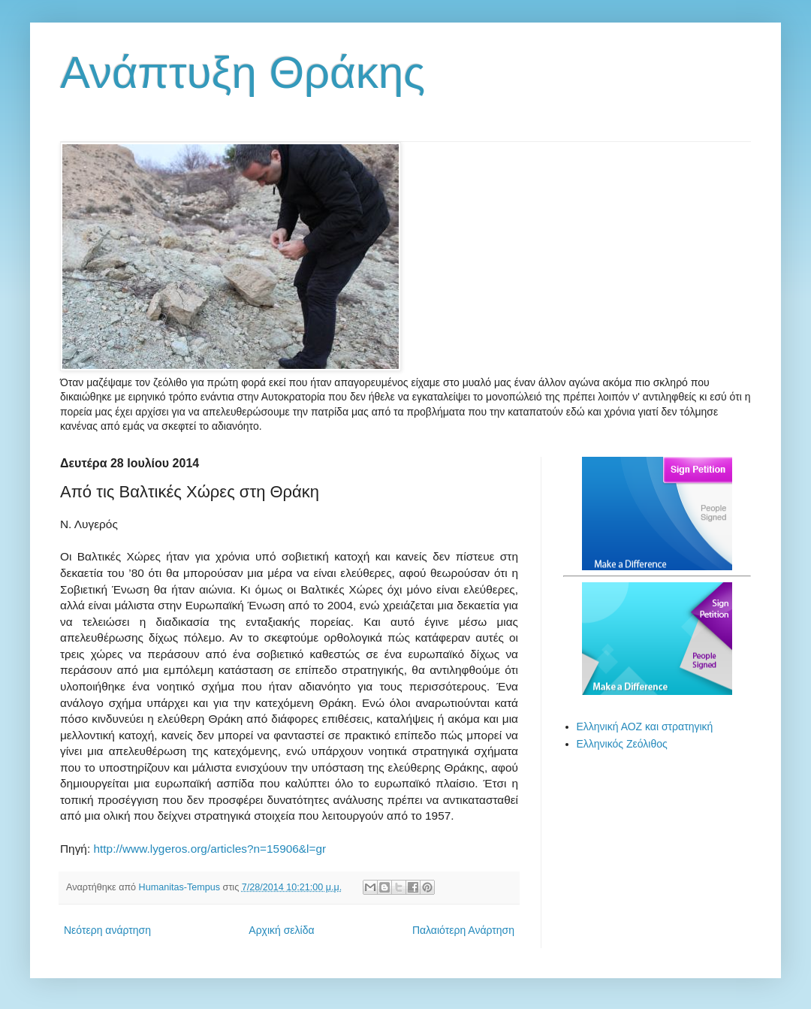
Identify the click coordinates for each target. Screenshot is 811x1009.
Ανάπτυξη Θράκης (242, 72)
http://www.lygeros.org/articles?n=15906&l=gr (209, 848)
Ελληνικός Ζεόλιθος (622, 744)
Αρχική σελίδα (281, 930)
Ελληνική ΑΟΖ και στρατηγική (645, 726)
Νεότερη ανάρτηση (107, 930)
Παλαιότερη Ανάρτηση (463, 930)
